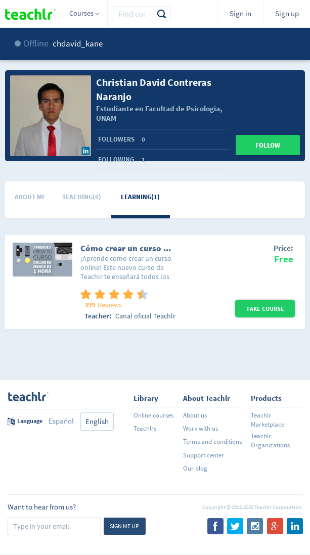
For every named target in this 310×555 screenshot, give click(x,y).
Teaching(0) (81, 197)
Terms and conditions (212, 441)
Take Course (265, 308)
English (97, 421)
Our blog (195, 468)
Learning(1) (140, 197)
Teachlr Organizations (270, 440)
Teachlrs (145, 428)
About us (195, 415)
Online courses (153, 415)
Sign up (287, 13)
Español (61, 421)
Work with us (200, 428)
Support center (203, 455)
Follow (267, 145)
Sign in (240, 13)
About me (30, 197)
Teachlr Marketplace (267, 420)
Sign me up (124, 526)
